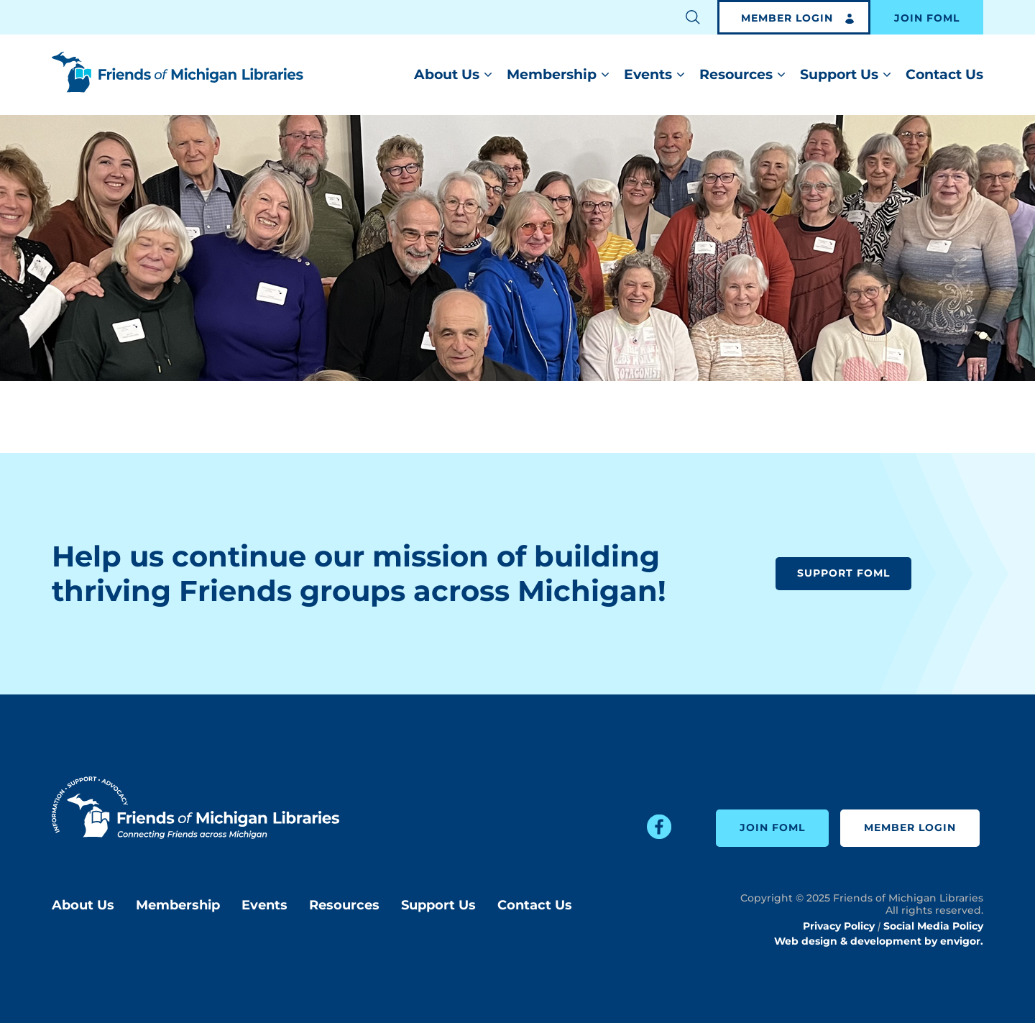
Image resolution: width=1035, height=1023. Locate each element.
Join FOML (927, 18)
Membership (552, 74)
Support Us (839, 74)
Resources (736, 74)
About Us (446, 74)
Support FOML (843, 573)
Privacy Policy (839, 925)
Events (648, 74)
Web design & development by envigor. (878, 941)
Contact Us (944, 74)
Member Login (787, 18)
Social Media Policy (933, 925)
